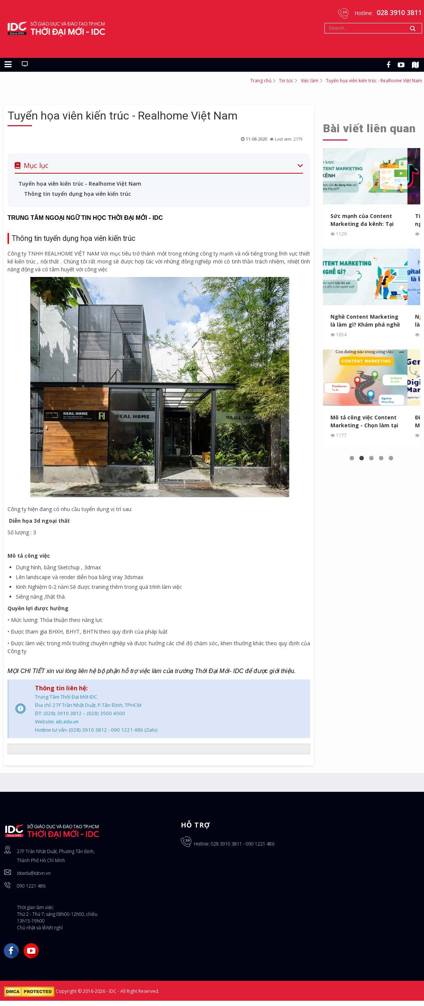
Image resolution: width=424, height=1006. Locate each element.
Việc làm (309, 80)
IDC (113, 991)
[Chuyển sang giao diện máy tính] (25, 64)
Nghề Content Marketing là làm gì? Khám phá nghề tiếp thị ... (365, 320)
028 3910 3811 (226, 844)
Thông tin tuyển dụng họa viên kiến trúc (77, 193)
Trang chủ (260, 80)
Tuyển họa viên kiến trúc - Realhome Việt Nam (123, 115)
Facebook (11, 950)
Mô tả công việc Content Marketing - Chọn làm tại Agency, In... (364, 421)
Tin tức (286, 80)
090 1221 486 (31, 886)
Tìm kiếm (413, 29)
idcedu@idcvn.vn (34, 873)
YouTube (31, 950)
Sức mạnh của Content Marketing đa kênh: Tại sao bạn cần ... (362, 220)
